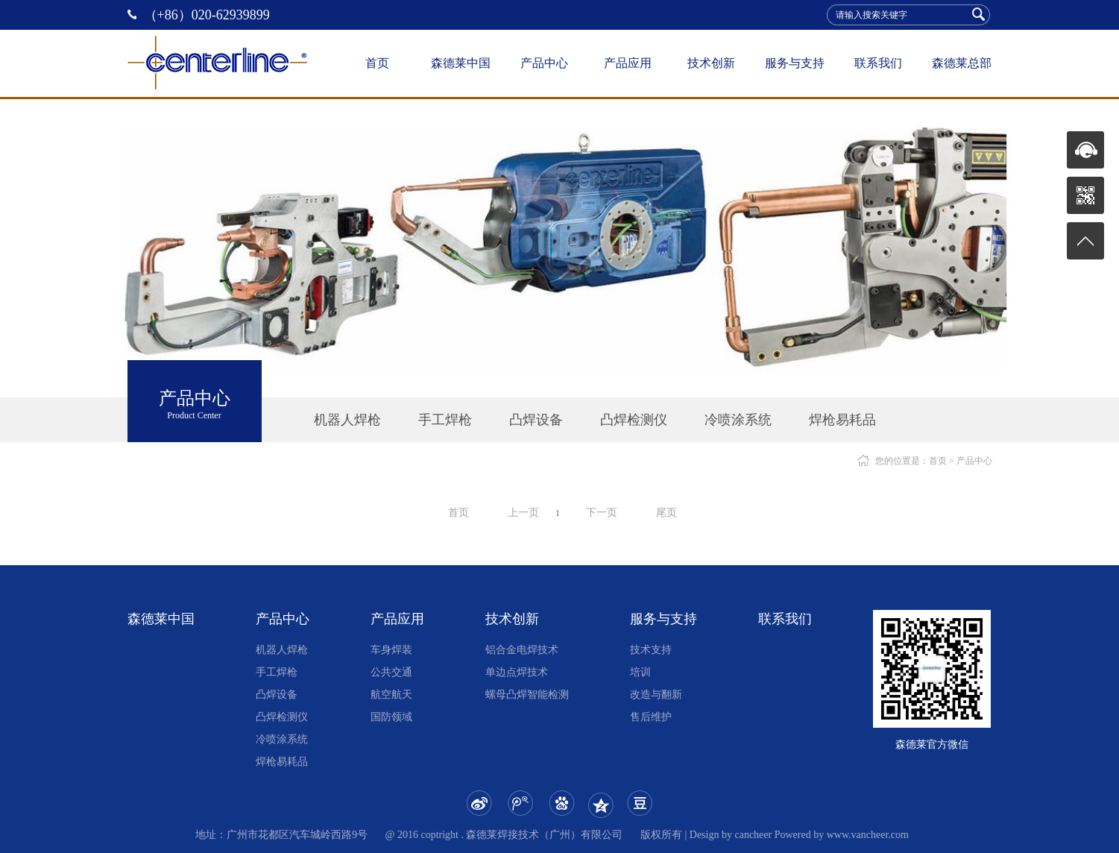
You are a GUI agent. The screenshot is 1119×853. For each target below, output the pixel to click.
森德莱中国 (461, 63)
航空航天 (391, 694)
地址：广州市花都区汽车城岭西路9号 (281, 834)
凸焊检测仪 (633, 419)
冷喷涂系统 (738, 419)
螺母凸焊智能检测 (527, 694)
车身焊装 (391, 649)
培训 (640, 672)
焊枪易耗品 (842, 419)
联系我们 (878, 63)
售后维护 (651, 717)
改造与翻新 (656, 694)
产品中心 (544, 63)
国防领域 (391, 717)
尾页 (666, 512)
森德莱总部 (962, 63)
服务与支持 (795, 63)
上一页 (523, 512)
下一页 (601, 512)
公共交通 (391, 672)
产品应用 (628, 63)
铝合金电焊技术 (521, 649)
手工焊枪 (445, 419)
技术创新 (711, 63)
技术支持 (651, 649)
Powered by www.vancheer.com (842, 834)
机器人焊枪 (347, 419)
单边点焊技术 (516, 672)
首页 (377, 63)
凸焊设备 (536, 419)
